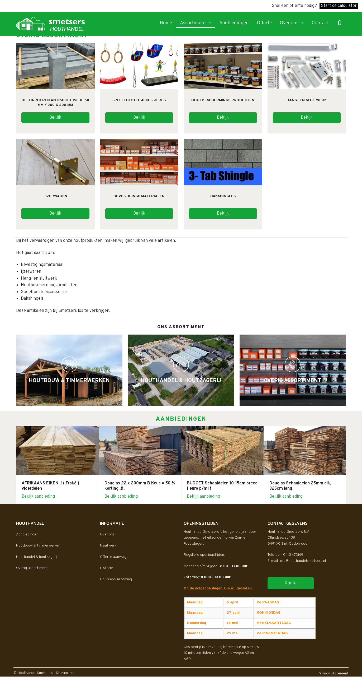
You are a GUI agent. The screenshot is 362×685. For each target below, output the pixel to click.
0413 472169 (293, 555)
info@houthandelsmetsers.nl (302, 561)
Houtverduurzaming (116, 579)
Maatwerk (108, 545)
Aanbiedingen (234, 23)
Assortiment (193, 23)
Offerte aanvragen (115, 557)
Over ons (289, 23)
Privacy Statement (333, 673)
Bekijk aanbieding (38, 496)
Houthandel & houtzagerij (37, 557)
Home (166, 23)
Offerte (264, 23)
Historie (106, 568)
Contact (320, 23)
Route (291, 583)
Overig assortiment (32, 568)
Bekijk (55, 117)
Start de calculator (339, 5)
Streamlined (65, 673)
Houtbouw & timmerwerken (38, 545)
